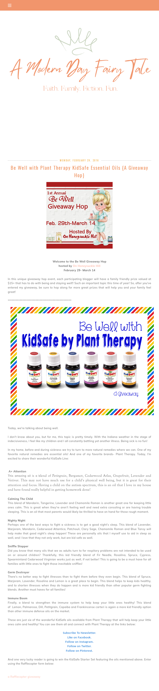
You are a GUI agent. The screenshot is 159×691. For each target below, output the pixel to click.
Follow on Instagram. (79, 642)
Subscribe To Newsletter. (79, 633)
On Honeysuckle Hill (86, 265)
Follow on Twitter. (79, 646)
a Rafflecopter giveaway (24, 676)
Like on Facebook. (79, 637)
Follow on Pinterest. (79, 651)
